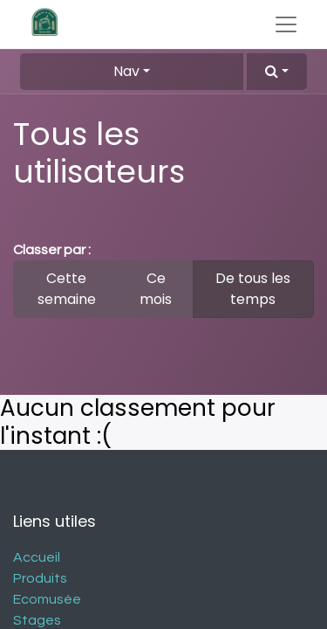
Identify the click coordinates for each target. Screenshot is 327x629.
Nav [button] (126, 71)
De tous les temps (252, 288)
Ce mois (156, 288)
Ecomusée (47, 599)
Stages (37, 620)
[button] (277, 71)
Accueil (36, 557)
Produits (40, 578)
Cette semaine (66, 288)
